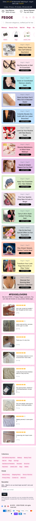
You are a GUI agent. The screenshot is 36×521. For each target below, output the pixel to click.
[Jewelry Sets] (27, 36)
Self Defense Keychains (8, 457)
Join (4, 494)
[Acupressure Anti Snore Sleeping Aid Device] (18, 437)
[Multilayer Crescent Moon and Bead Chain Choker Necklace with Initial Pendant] (18, 421)
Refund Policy (6, 474)
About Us (23, 477)
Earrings (16, 460)
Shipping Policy (16, 474)
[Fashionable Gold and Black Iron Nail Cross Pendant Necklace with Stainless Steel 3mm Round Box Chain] (18, 389)
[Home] (9, 17)
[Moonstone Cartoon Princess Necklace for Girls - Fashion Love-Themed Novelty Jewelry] (18, 310)
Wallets (26, 466)
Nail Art (22, 27)
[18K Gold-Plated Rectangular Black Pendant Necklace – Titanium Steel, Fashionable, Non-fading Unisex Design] (18, 326)
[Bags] (16, 36)
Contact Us (15, 477)
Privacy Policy (6, 477)
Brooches (26, 463)
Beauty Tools (13, 27)
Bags (20, 466)
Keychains (5, 466)
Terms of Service (27, 474)
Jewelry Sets (13, 466)
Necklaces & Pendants (8, 463)
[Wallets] (5, 36)
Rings (29, 27)
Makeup (4, 27)
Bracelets (19, 463)
